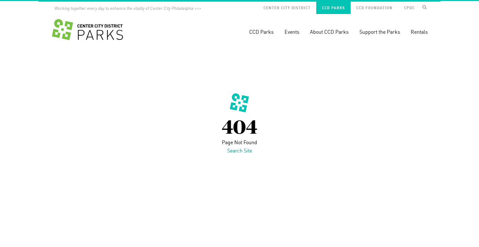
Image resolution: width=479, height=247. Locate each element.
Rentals (419, 32)
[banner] (239, 26)
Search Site (239, 150)
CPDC (409, 7)
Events (291, 32)
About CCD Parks (329, 32)
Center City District (287, 7)
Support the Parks (379, 32)
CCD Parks (333, 7)
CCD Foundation (374, 7)
